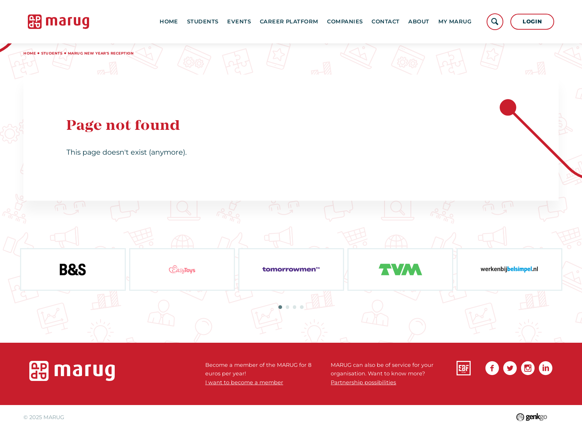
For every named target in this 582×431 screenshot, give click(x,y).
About (418, 21)
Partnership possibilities (363, 382)
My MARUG (454, 21)
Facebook (492, 368)
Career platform (289, 21)
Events (239, 21)
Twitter (510, 368)
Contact (385, 21)
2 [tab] (288, 307)
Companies (345, 21)
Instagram (528, 368)
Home (169, 21)
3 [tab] (295, 307)
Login (532, 21)
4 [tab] (302, 307)
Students (202, 21)
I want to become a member (244, 382)
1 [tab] (280, 307)
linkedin (546, 368)
